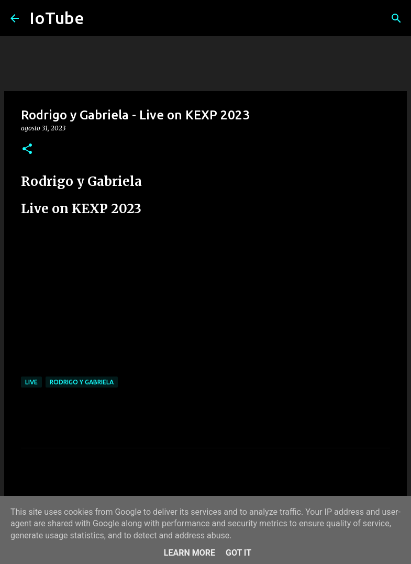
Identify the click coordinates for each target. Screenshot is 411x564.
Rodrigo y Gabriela (82, 382)
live (31, 382)
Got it (238, 553)
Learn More (189, 553)
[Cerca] (396, 18)
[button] (27, 149)
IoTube (56, 17)
